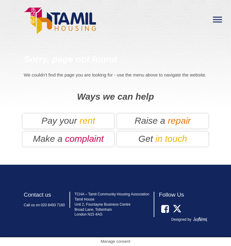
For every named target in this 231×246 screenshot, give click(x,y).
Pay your (68, 121)
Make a (68, 139)
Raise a (163, 121)
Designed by (181, 219)
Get (162, 139)
